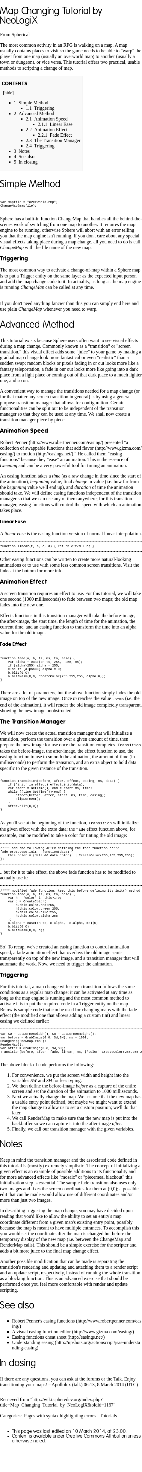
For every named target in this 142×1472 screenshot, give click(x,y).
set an (91, 1240)
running (32, 231)
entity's (105, 1240)
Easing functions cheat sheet (39, 1360)
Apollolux (61, 1408)
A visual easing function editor (41, 1355)
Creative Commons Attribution (96, 1460)
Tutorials (108, 1439)
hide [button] (8, 92)
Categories (10, 1439)
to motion (25, 454)
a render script (124, 1290)
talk (77, 1408)
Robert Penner (14, 443)
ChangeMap (69, 219)
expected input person (116, 277)
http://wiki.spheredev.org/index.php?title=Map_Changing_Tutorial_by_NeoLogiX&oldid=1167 (57, 1426)
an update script (23, 1296)
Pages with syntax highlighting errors (60, 1439)
